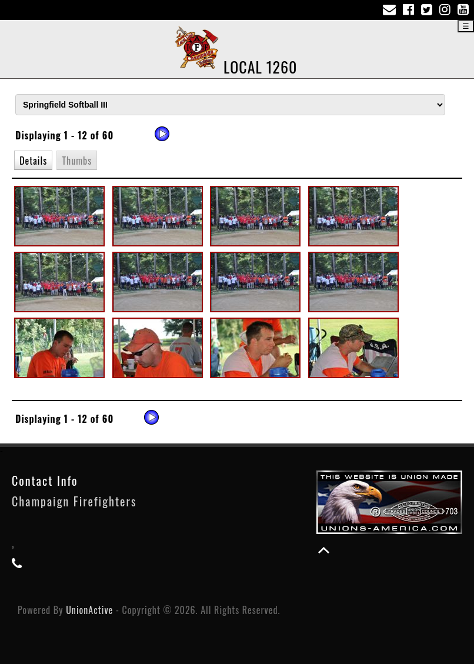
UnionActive (89, 610)
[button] (33, 160)
